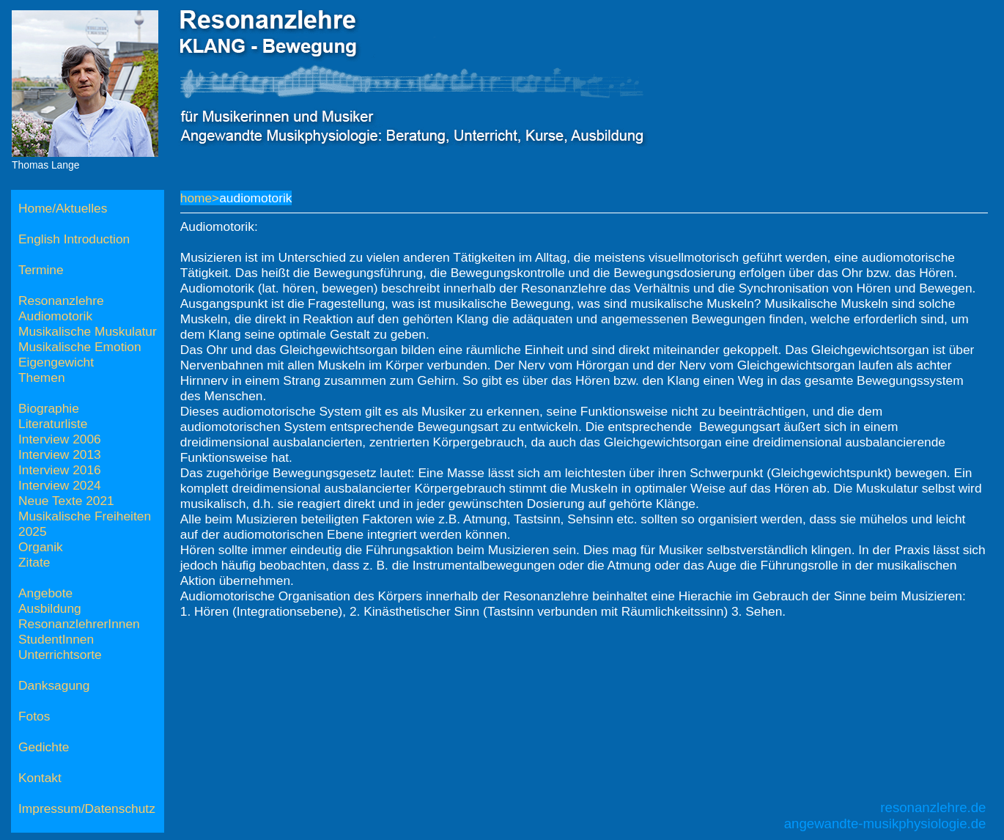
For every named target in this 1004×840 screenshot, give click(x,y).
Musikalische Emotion (79, 346)
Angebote (45, 593)
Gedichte (43, 747)
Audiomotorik (55, 316)
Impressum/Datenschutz (86, 808)
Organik (40, 546)
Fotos (34, 716)
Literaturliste (52, 423)
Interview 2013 (59, 454)
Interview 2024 (59, 485)
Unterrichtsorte (60, 654)
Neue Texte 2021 (66, 500)
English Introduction (74, 239)
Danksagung (53, 685)
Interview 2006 (59, 439)
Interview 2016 (59, 470)
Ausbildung (49, 608)
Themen (41, 377)
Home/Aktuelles (62, 208)
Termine (41, 269)
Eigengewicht (56, 362)
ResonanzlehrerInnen (79, 623)
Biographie (48, 408)
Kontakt (40, 777)
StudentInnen (56, 639)
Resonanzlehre (61, 300)
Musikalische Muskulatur (87, 331)
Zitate (34, 562)
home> (199, 198)
